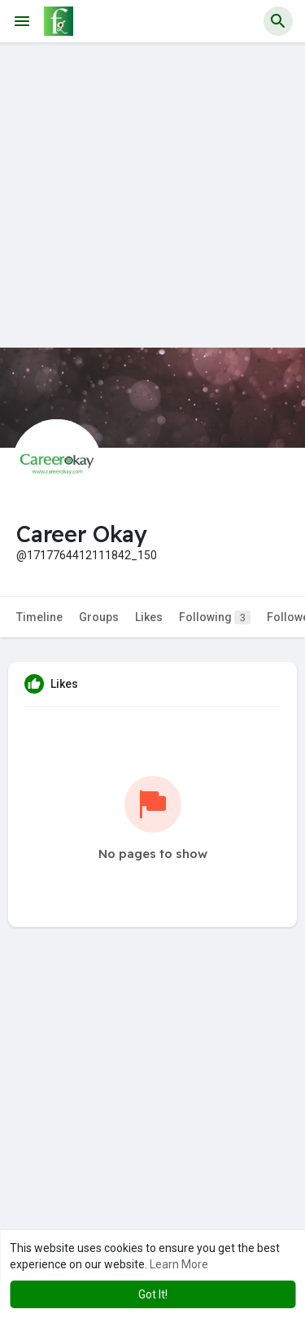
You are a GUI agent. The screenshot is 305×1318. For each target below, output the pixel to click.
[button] (278, 21)
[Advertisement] (152, 195)
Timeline (39, 617)
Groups (99, 617)
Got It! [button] (153, 1294)
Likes (149, 617)
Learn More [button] (179, 1264)
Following (215, 617)
